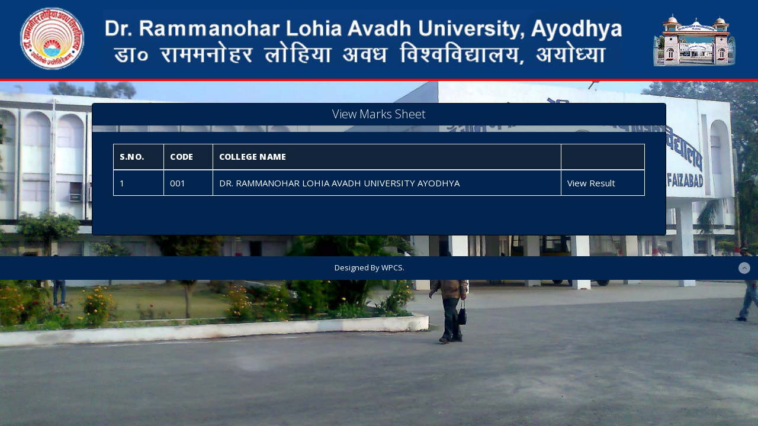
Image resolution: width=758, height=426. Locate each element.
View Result (591, 183)
